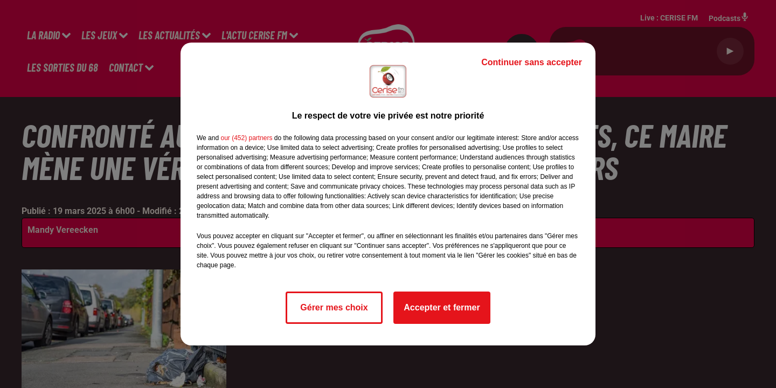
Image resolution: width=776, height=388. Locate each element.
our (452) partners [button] (246, 138)
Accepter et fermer (442, 307)
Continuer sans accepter (531, 62)
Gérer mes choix (334, 307)
